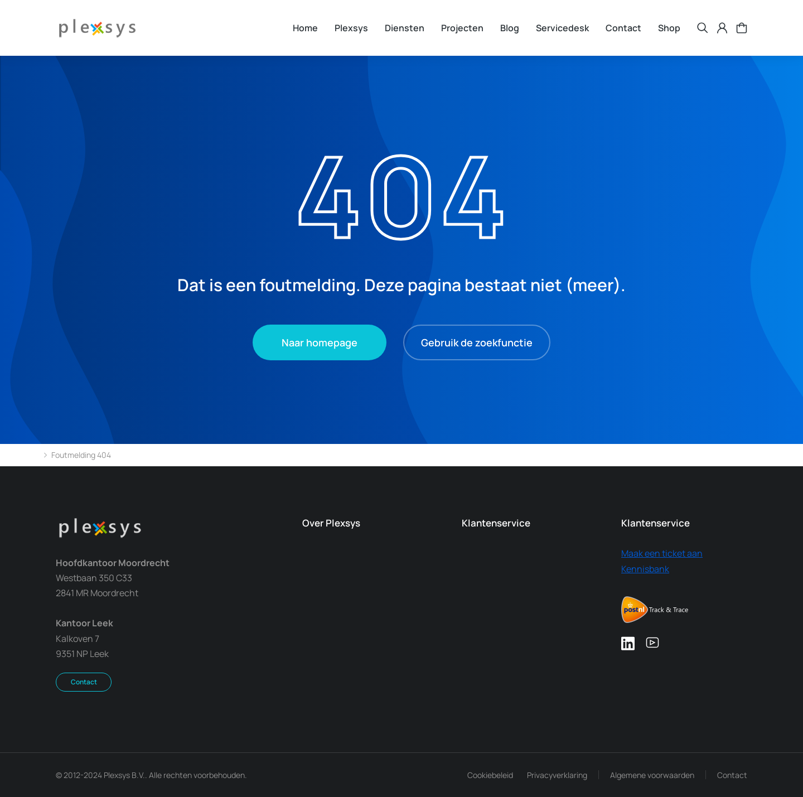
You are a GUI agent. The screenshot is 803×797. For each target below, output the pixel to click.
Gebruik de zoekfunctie (477, 342)
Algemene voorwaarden (652, 775)
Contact (84, 682)
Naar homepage (319, 342)
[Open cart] (741, 27)
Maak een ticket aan (662, 553)
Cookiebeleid (490, 775)
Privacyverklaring (557, 775)
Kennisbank (645, 569)
